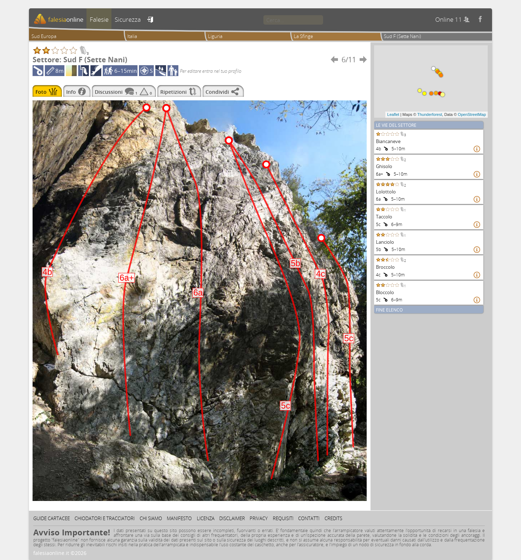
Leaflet (393, 114)
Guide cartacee (51, 518)
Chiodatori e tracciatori (105, 518)
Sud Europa (43, 36)
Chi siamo (151, 518)
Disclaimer (232, 518)
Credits (333, 518)
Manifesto (179, 518)
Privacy (259, 518)
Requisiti (283, 518)
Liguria (215, 36)
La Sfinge (303, 36)
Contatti (308, 518)
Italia (132, 36)
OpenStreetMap (472, 114)
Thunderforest (429, 114)
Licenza (206, 518)
